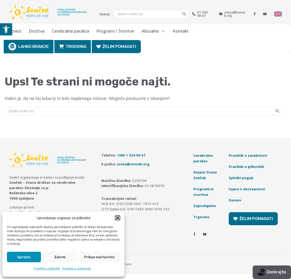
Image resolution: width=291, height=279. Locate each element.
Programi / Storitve (115, 31)
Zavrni (60, 257)
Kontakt (181, 31)
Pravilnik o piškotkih (47, 268)
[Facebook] (255, 14)
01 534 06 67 (200, 14)
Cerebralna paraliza (70, 31)
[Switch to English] (278, 14)
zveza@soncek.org (232, 14)
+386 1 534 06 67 (131, 155)
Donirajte (272, 272)
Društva (36, 31)
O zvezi (14, 31)
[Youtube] (265, 14)
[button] (6, 29)
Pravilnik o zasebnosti (76, 268)
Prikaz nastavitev (99, 257)
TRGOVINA (72, 46)
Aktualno (155, 31)
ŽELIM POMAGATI (116, 46)
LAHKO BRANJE (28, 47)
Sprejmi (23, 257)
